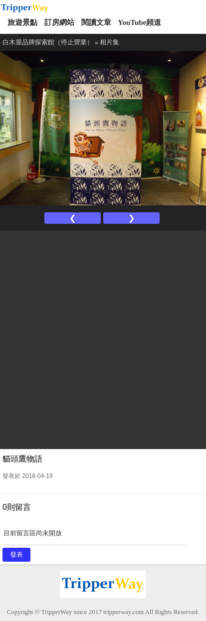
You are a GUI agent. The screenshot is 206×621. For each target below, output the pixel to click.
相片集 (109, 42)
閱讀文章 (96, 22)
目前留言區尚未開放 (94, 536)
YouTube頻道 (139, 22)
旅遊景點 (22, 22)
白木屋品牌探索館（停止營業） (47, 42)
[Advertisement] (103, 339)
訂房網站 (59, 22)
